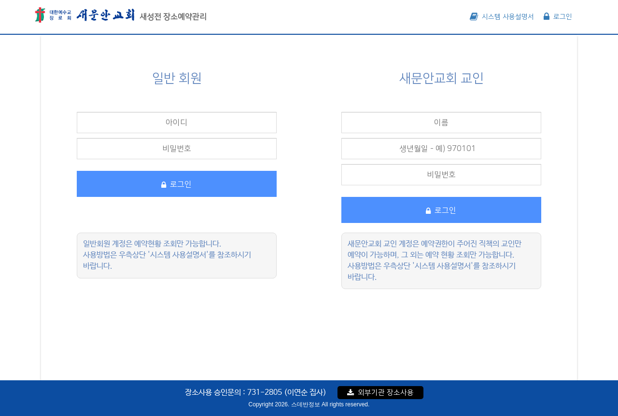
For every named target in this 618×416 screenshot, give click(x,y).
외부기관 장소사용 (380, 392)
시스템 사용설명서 (502, 17)
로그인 (558, 17)
